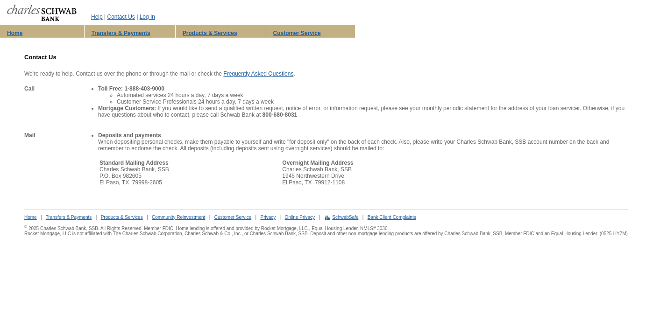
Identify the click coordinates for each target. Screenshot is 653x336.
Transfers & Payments (121, 33)
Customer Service (297, 33)
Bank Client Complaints (392, 217)
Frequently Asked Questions (258, 73)
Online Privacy (300, 217)
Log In (147, 17)
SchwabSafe (345, 217)
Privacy (268, 217)
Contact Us (121, 17)
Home (14, 33)
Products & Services (210, 33)
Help (97, 17)
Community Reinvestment (178, 217)
